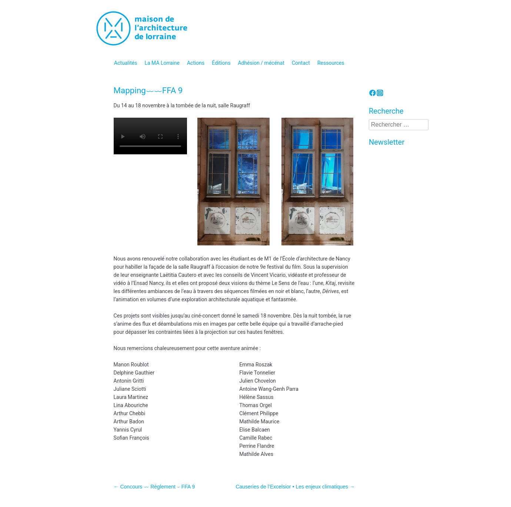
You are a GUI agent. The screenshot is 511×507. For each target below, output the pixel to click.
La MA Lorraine (162, 63)
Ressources (330, 63)
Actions (195, 63)
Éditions (221, 63)
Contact (301, 63)
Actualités (125, 63)
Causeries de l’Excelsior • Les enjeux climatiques (295, 487)
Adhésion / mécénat (261, 63)
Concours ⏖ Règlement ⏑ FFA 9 (154, 487)
